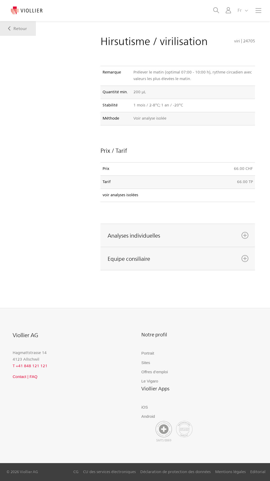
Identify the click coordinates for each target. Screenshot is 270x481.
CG (76, 471)
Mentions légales (230, 471)
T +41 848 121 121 (30, 365)
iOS (144, 407)
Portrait (147, 353)
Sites (145, 362)
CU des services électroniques (109, 471)
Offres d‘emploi (154, 372)
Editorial (258, 471)
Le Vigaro (149, 381)
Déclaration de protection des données (175, 471)
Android (148, 416)
